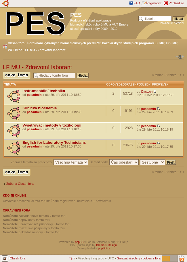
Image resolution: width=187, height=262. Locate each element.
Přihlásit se (176, 3)
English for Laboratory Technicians (54, 142)
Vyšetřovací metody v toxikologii (51, 125)
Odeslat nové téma (16, 75)
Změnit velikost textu (179, 57)
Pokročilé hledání (172, 23)
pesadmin (34, 94)
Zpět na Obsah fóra (20, 183)
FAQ (137, 3)
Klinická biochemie (39, 108)
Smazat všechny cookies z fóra (139, 258)
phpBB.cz (104, 248)
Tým (72, 258)
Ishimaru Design (106, 245)
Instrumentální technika (43, 91)
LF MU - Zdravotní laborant (45, 50)
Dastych (147, 91)
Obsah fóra (16, 43)
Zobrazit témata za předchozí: (49, 162)
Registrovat (154, 3)
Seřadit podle (114, 162)
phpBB (79, 242)
